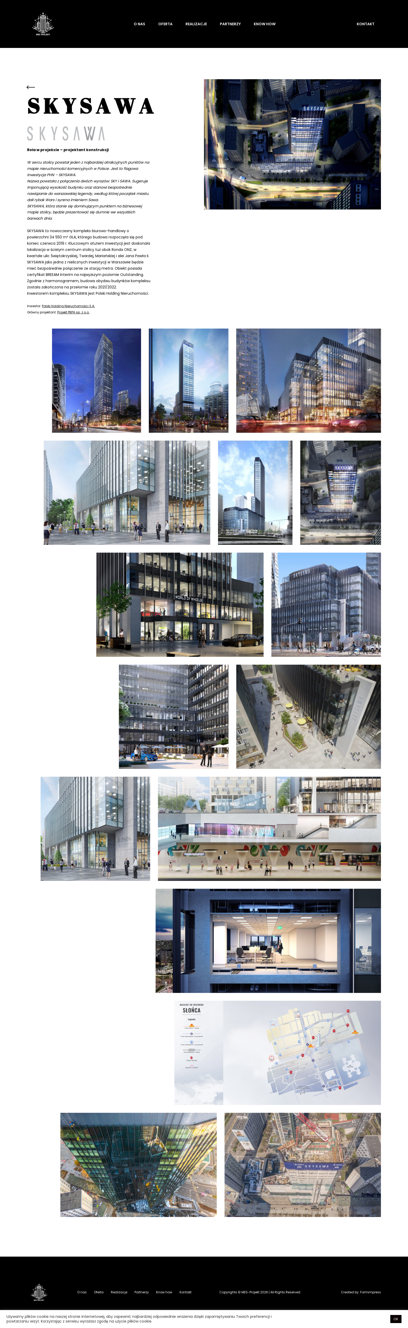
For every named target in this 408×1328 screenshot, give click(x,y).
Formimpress (370, 1292)
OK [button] (395, 1319)
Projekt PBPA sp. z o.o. (73, 312)
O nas (139, 24)
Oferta (165, 24)
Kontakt (365, 24)
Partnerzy (230, 24)
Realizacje (196, 24)
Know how (265, 24)
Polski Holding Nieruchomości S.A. (68, 306)
